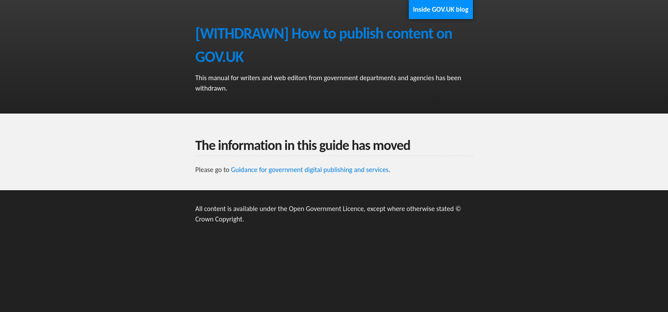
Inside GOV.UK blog (441, 9)
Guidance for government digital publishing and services (310, 170)
